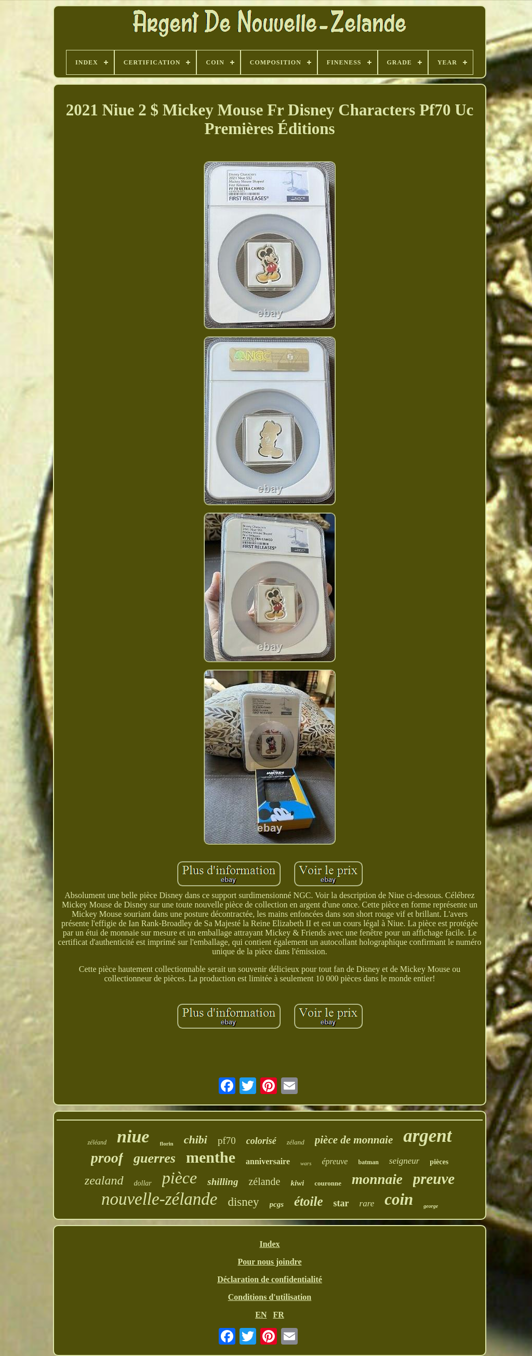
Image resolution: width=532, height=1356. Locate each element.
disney (243, 1201)
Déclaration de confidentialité (269, 1279)
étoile (308, 1201)
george (430, 1206)
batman (368, 1162)
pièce (179, 1177)
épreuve (335, 1161)
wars (305, 1163)
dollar (143, 1183)
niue (133, 1136)
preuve (434, 1178)
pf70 (227, 1140)
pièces (439, 1162)
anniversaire (268, 1161)
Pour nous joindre (270, 1261)
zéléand (97, 1142)
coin (398, 1199)
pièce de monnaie (354, 1140)
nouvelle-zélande (159, 1199)
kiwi (297, 1183)
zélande (264, 1181)
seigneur (404, 1161)
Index (269, 1244)
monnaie (377, 1179)
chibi (195, 1139)
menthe (210, 1157)
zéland (295, 1142)
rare (367, 1203)
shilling (222, 1181)
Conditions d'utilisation (270, 1297)
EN (261, 1314)
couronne (327, 1183)
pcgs (277, 1204)
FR (278, 1314)
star (341, 1203)
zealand (104, 1180)
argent (427, 1136)
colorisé (261, 1141)
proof (107, 1158)
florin (166, 1143)
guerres (155, 1158)
